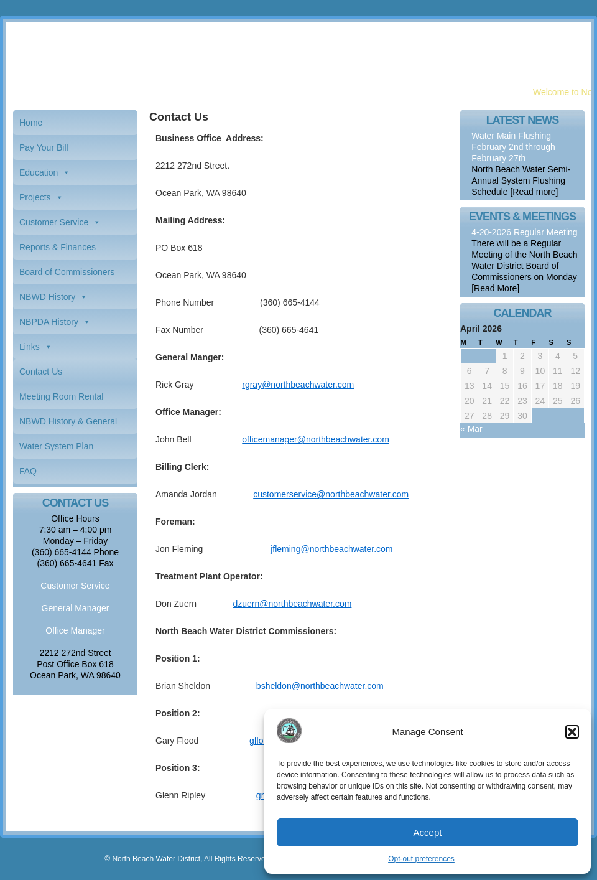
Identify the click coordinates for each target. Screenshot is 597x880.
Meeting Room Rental (61, 396)
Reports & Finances (57, 247)
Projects (35, 197)
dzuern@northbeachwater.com (292, 604)
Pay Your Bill (43, 147)
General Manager (75, 608)
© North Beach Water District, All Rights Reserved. (187, 858)
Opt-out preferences (421, 858)
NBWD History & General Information (68, 425)
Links (29, 347)
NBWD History (47, 297)
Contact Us (40, 372)
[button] (572, 732)
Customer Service (53, 222)
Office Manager (74, 630)
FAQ (28, 471)
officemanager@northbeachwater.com (315, 439)
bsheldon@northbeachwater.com (320, 686)
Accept (428, 832)
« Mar (471, 429)
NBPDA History (48, 322)
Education (38, 172)
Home (30, 123)
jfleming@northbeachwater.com (331, 549)
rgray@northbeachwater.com (298, 385)
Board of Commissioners (66, 272)
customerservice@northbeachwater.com (331, 494)
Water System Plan (56, 446)
